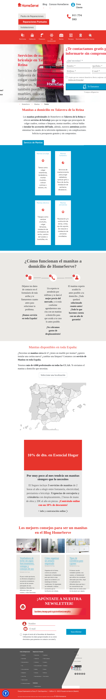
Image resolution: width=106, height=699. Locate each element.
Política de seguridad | (43, 696)
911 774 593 (77, 17)
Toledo (46, 104)
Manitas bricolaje (43, 154)
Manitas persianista (63, 204)
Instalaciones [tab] (27, 27)
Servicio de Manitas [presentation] (33, 142)
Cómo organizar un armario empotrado (52, 561)
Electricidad (23, 658)
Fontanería (23, 655)
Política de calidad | (50, 696)
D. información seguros (25, 683)
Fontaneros (36, 662)
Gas (21, 665)
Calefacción (36, 658)
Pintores (44, 669)
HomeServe (26, 104)
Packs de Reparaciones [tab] (32, 16)
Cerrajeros (44, 662)
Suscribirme (76, 632)
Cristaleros (44, 665)
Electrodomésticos (24, 662)
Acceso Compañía (77, 661)
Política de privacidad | (26, 696)
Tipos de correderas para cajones (76, 561)
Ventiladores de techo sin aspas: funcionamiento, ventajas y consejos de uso (27, 563)
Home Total (23, 676)
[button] (6, 693)
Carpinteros (44, 655)
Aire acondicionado (24, 669)
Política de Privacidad (75, 80)
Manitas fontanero (63, 155)
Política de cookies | (35, 696)
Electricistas (36, 655)
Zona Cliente (76, 654)
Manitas (37, 104)
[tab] (33, 142)
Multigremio (23, 672)
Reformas (44, 672)
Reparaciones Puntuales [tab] (34, 22)
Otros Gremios (45, 676)
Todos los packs (23, 679)
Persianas (35, 672)
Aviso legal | (20, 696)
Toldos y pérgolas (46, 658)
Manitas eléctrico (43, 203)
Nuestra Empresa (37, 686)
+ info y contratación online (53, 511)
